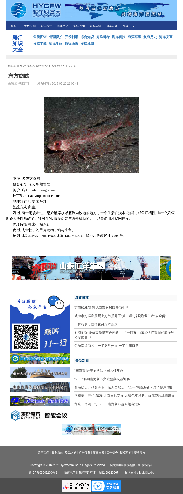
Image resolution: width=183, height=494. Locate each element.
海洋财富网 (15, 66)
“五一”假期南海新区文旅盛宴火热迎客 (102, 379)
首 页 (13, 26)
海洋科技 (118, 37)
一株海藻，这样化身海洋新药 (96, 324)
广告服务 (84, 452)
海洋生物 (55, 44)
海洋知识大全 (36, 66)
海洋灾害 (166, 37)
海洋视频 (79, 26)
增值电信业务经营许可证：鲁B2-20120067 (91, 472)
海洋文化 (62, 26)
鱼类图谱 (40, 37)
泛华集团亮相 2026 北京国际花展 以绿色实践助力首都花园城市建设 (124, 396)
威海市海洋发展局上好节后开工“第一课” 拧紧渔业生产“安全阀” (120, 316)
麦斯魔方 (139, 452)
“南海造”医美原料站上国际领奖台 (98, 371)
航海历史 (150, 37)
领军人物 (95, 26)
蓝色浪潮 (30, 26)
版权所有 (126, 452)
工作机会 (112, 452)
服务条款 (57, 452)
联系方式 (70, 452)
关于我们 (43, 452)
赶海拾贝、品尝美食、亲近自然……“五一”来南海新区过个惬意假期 (123, 387)
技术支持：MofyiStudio (139, 472)
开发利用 (71, 37)
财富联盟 (112, 26)
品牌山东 (128, 26)
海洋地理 (87, 44)
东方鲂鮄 (54, 66)
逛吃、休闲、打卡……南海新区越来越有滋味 (107, 404)
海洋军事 (134, 37)
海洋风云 (46, 26)
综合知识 (87, 37)
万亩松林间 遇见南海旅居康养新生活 (101, 307)
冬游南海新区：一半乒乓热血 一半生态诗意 (106, 346)
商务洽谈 (98, 452)
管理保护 (55, 37)
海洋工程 (40, 44)
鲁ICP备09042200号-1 (43, 472)
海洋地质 (71, 44)
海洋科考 (103, 37)
